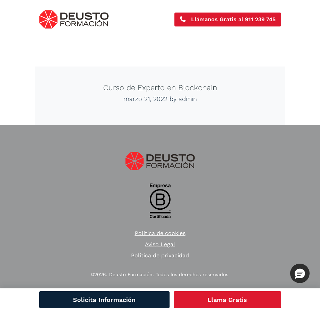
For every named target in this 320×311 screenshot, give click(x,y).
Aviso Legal (160, 244)
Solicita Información (104, 299)
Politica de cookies (160, 233)
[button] (300, 273)
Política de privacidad (160, 255)
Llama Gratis (227, 299)
